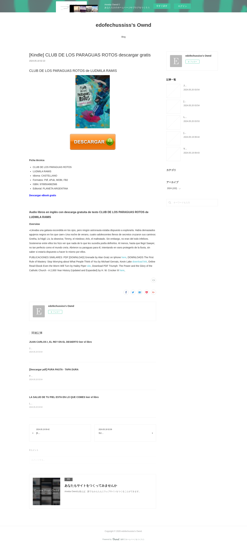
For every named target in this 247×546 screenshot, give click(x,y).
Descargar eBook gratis (42, 195)
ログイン (182, 6)
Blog (123, 37)
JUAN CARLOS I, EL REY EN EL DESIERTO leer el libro (60, 341)
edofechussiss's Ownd (123, 25)
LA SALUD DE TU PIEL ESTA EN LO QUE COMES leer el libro (64, 397)
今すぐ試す (161, 6)
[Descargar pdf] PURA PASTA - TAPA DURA (54, 369)
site (89, 266)
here (123, 257)
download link (139, 261)
